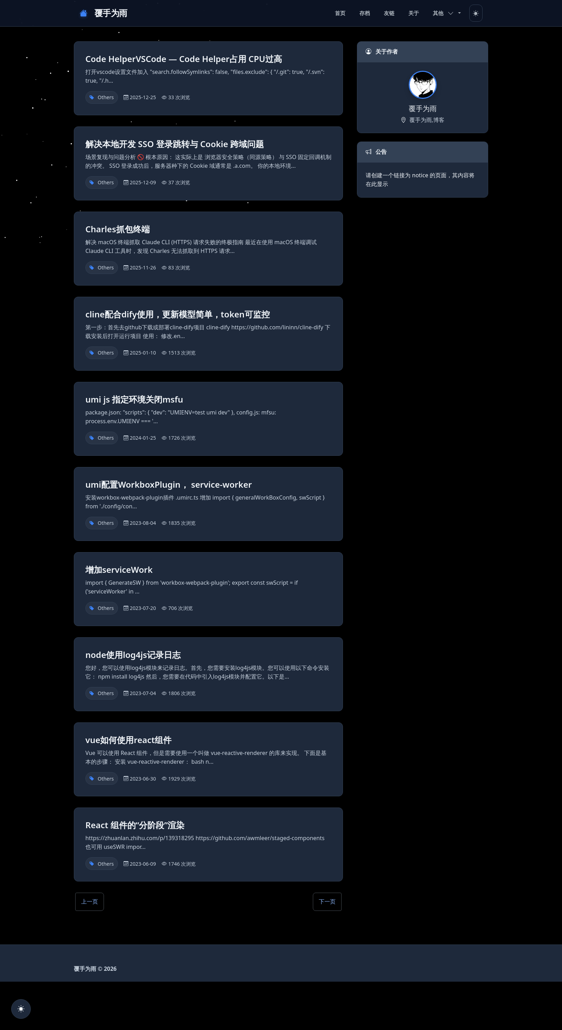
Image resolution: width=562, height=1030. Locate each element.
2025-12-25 (143, 98)
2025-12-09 (143, 183)
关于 (413, 12)
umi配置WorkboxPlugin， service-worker (168, 485)
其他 (443, 13)
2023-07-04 (143, 694)
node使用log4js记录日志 (133, 655)
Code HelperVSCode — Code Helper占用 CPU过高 (183, 60)
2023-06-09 (143, 864)
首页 (340, 12)
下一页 (327, 902)
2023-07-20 (143, 609)
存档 (364, 12)
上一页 (89, 902)
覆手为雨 (103, 13)
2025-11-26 (143, 268)
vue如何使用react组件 (128, 741)
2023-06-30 (143, 779)
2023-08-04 (143, 524)
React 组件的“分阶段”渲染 (134, 826)
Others (106, 98)
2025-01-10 (143, 353)
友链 (389, 12)
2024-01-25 (143, 438)
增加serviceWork (119, 570)
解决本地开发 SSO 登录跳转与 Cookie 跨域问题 (174, 145)
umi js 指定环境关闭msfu (134, 400)
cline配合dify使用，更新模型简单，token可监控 (177, 315)
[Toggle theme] (476, 13)
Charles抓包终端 (117, 230)
